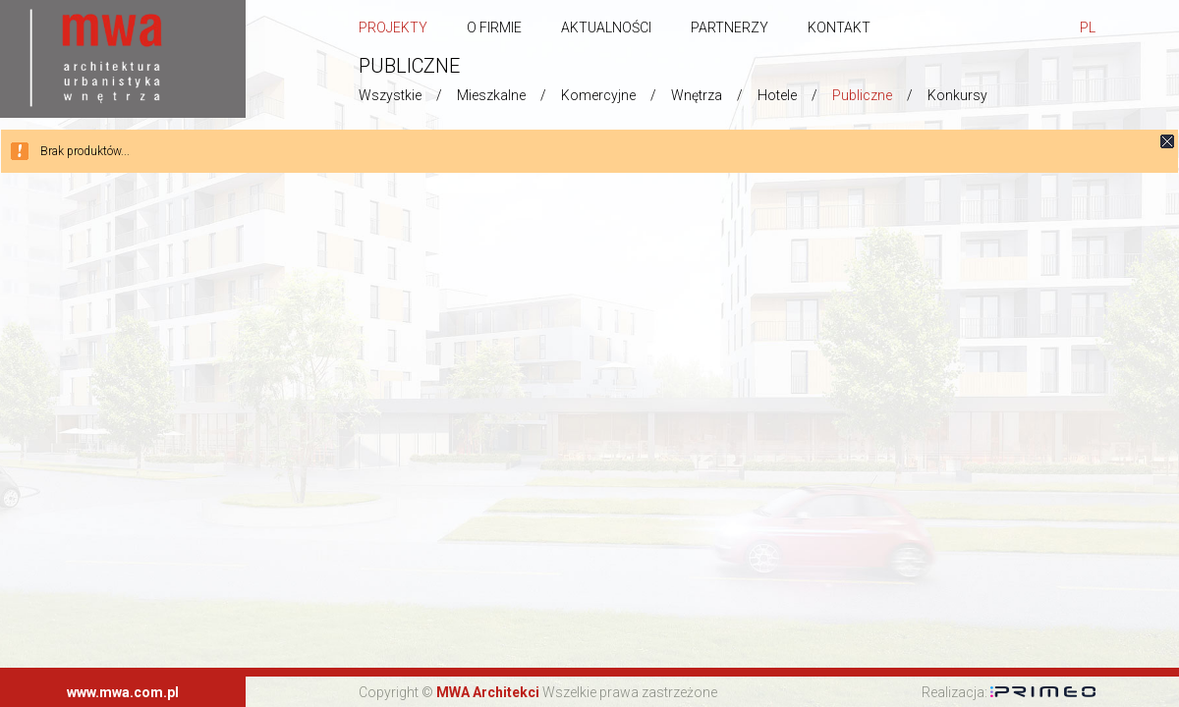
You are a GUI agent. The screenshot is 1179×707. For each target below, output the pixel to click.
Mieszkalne (491, 95)
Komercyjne (598, 95)
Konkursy (957, 95)
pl (1087, 27)
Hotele (777, 95)
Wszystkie (390, 95)
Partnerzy (729, 27)
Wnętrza (696, 95)
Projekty (393, 27)
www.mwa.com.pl (123, 692)
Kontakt (839, 27)
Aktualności (606, 27)
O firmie (494, 27)
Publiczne (862, 95)
